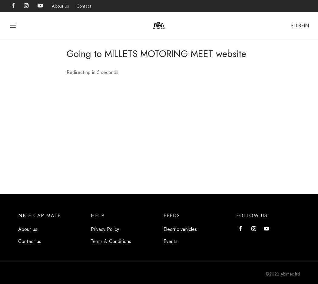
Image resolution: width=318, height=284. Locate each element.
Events (170, 241)
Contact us (29, 241)
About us (27, 229)
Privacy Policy (105, 229)
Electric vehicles (180, 229)
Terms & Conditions (111, 241)
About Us (60, 6)
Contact (83, 6)
